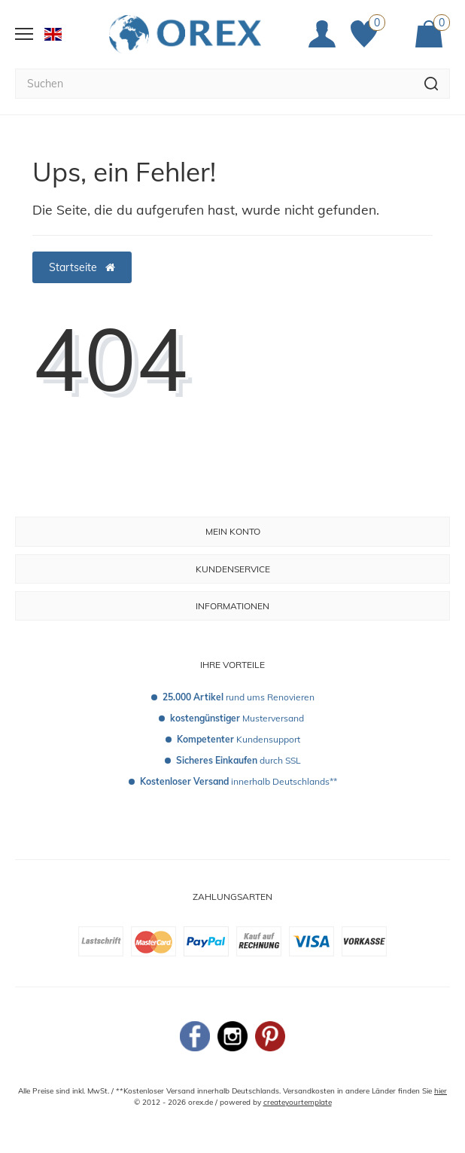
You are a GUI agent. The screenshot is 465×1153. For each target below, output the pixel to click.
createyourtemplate (297, 1102)
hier (440, 1091)
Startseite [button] (82, 267)
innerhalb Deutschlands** (238, 781)
